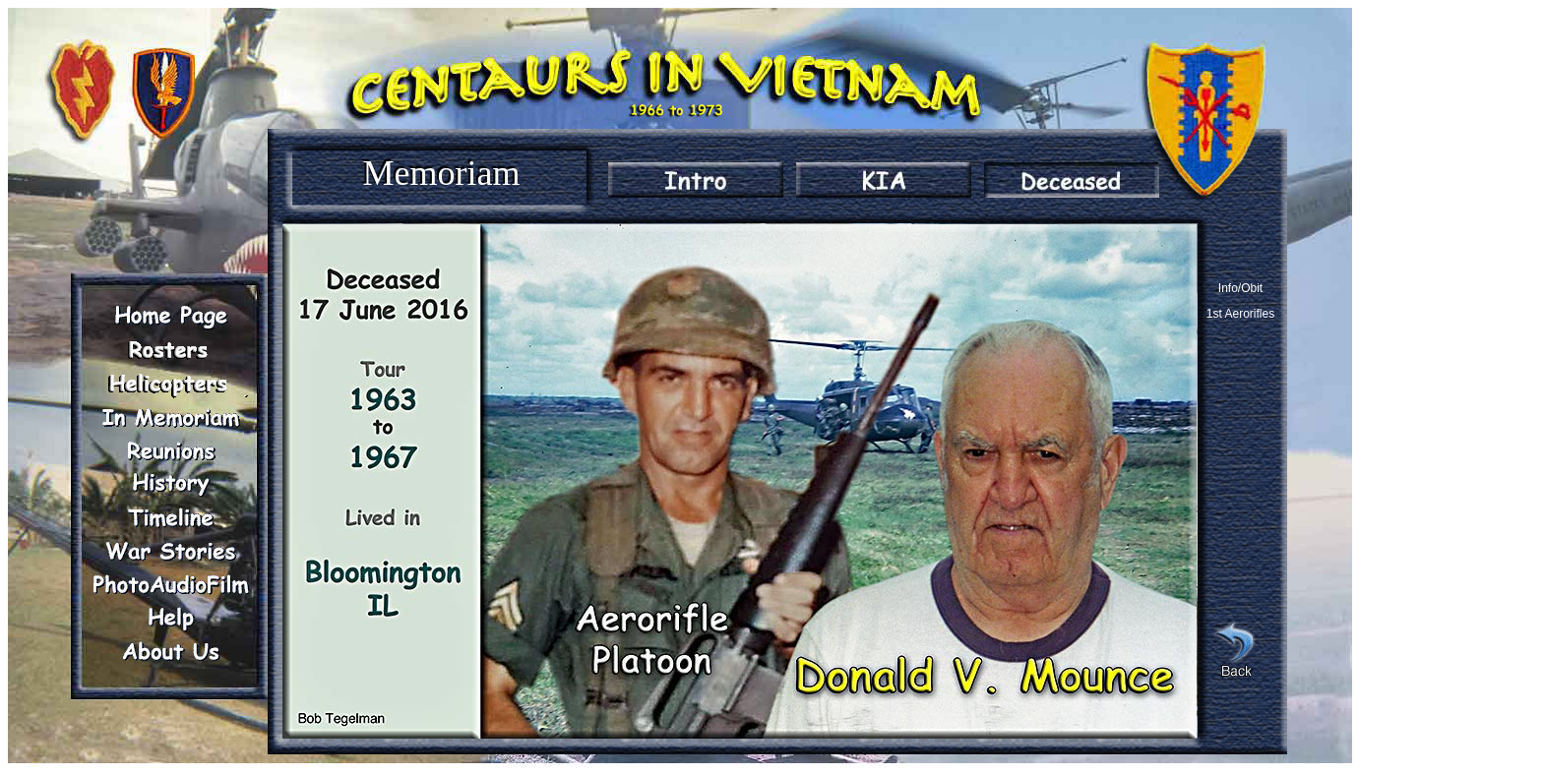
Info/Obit (1240, 288)
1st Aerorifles (1240, 314)
